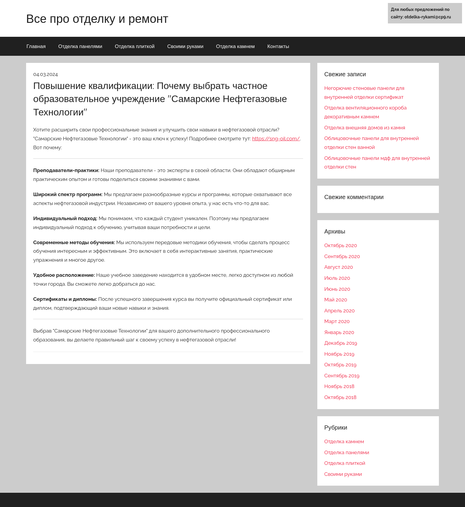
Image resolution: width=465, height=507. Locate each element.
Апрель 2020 (339, 311)
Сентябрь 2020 (342, 256)
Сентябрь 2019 (341, 376)
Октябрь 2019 (340, 365)
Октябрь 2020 (340, 245)
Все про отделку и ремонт (97, 18)
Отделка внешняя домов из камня (364, 128)
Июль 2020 (337, 278)
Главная (36, 46)
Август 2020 (338, 267)
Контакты (278, 46)
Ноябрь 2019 (339, 354)
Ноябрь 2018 (339, 386)
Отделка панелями (80, 46)
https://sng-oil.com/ (276, 139)
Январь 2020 (339, 332)
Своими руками (185, 46)
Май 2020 (335, 300)
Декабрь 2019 (340, 343)
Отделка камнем (235, 46)
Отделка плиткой (135, 46)
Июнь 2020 (337, 289)
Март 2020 (337, 321)
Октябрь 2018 (340, 397)
